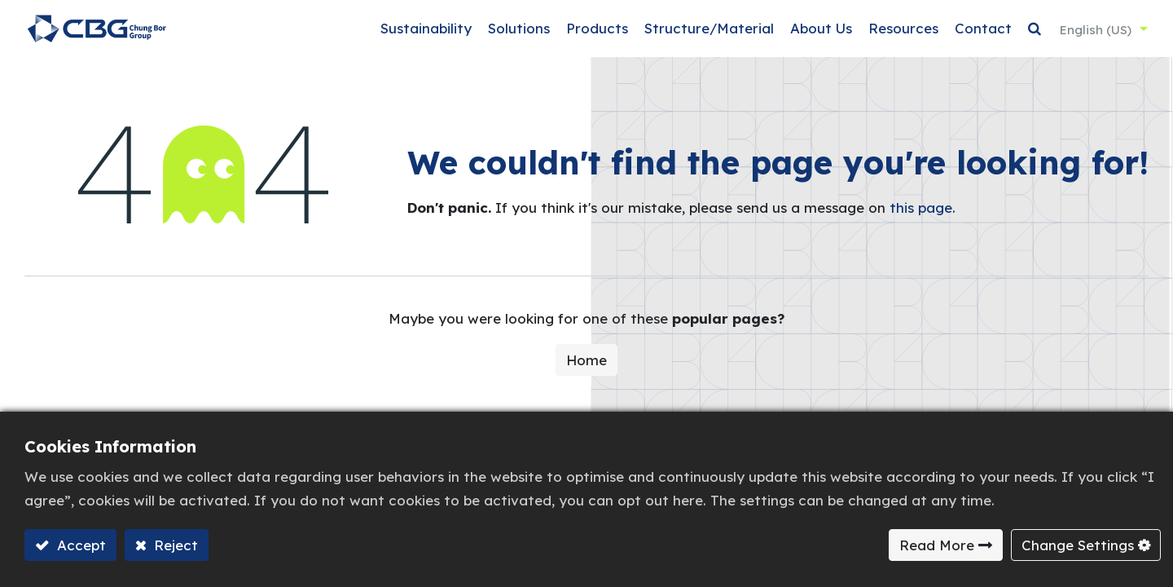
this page (921, 216)
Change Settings (1077, 545)
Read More (936, 545)
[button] (1032, 33)
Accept (79, 545)
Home (586, 368)
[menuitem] (423, 33)
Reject (174, 545)
